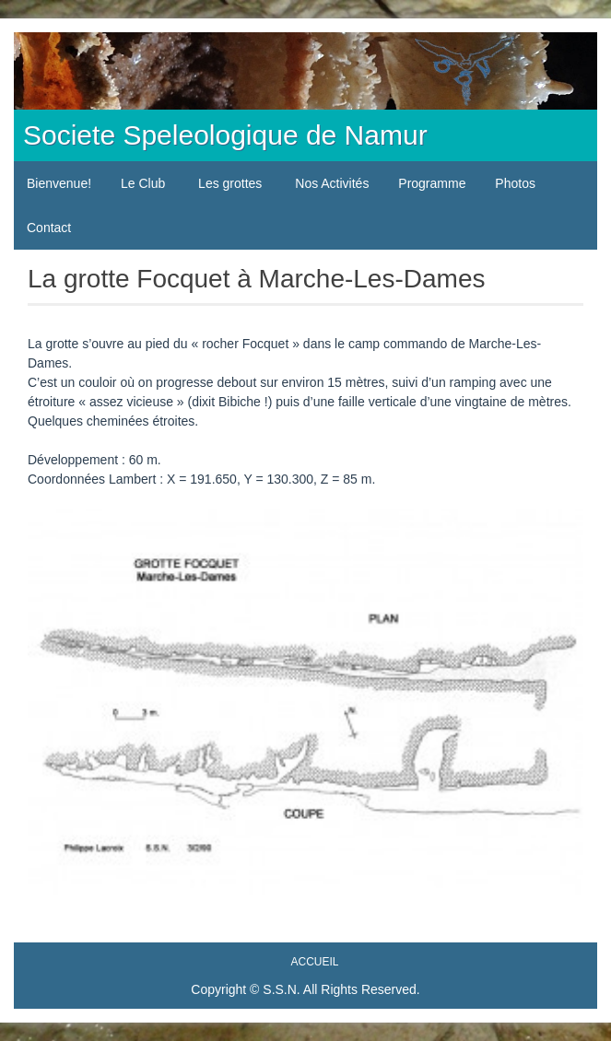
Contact (49, 227)
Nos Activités (332, 183)
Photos (515, 183)
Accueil (314, 961)
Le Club (143, 183)
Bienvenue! (59, 183)
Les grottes (230, 183)
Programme (431, 183)
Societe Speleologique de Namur (225, 135)
